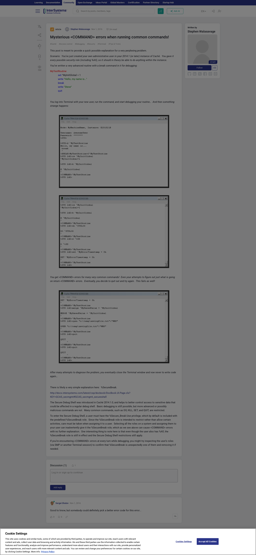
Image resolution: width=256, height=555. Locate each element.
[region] (128, 541)
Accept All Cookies (208, 541)
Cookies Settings (184, 541)
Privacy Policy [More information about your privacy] (48, 551)
